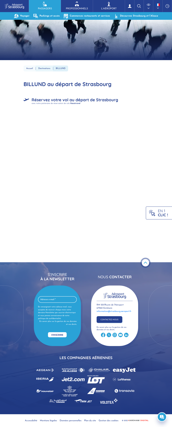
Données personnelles (70, 420)
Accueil (29, 68)
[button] (148, 6)
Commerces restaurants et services (87, 16)
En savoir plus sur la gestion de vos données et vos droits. (58, 322)
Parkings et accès (46, 16)
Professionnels (77, 6)
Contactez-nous (109, 320)
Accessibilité (31, 420)
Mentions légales (48, 420)
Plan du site (90, 420)
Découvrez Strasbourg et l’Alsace (136, 16)
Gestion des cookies (108, 420)
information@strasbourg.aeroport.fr (114, 311)
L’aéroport (109, 6)
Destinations (44, 68)
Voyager (21, 16)
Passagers (45, 6)
